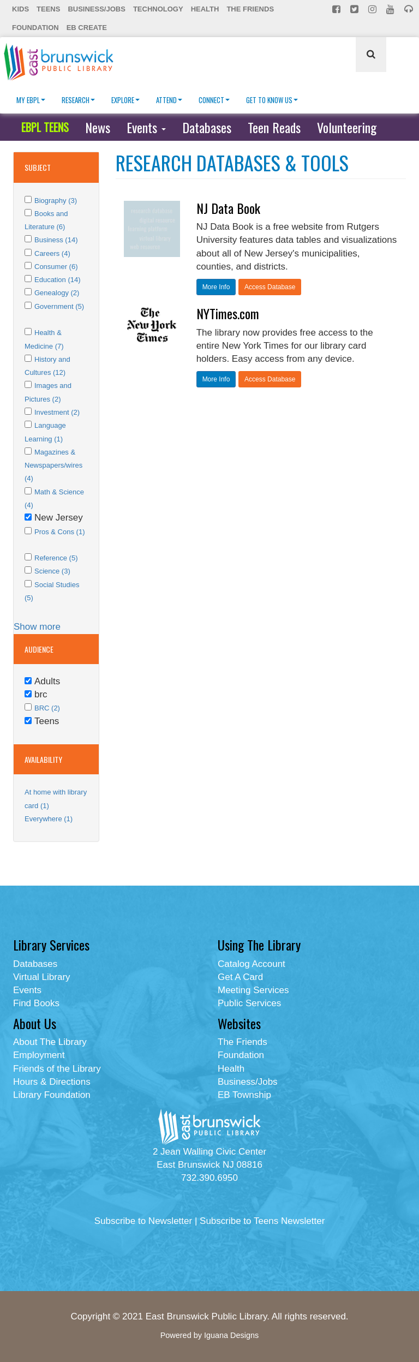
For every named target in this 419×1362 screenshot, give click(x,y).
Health (205, 9)
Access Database (269, 287)
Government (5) (59, 306)
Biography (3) (55, 200)
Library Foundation (52, 1095)
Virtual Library (41, 977)
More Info (216, 287)
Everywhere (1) (49, 819)
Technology (158, 9)
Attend (169, 99)
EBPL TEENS (45, 127)
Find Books (36, 1003)
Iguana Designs (231, 1335)
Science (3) (52, 571)
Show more (37, 627)
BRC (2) (47, 708)
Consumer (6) (55, 266)
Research (78, 99)
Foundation (35, 27)
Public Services (249, 1003)
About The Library (50, 1042)
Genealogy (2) (56, 293)
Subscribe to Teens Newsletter (262, 1221)
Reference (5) (55, 558)
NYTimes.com (227, 313)
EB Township (244, 1095)
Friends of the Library (57, 1069)
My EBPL (30, 99)
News (97, 127)
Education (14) (57, 280)
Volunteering (346, 127)
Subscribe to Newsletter (143, 1221)
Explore (125, 99)
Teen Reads (274, 127)
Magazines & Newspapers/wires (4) (53, 465)
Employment (38, 1055)
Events (146, 127)
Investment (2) (57, 412)
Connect (214, 99)
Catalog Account (251, 964)
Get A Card (240, 977)
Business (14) (55, 240)
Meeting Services (253, 990)
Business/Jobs (96, 9)
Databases (206, 127)
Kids (20, 9)
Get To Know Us (272, 99)
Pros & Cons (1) (59, 532)
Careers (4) (52, 253)
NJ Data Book (228, 208)
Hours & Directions (52, 1082)
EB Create (87, 27)
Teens (48, 9)
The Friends (250, 9)
